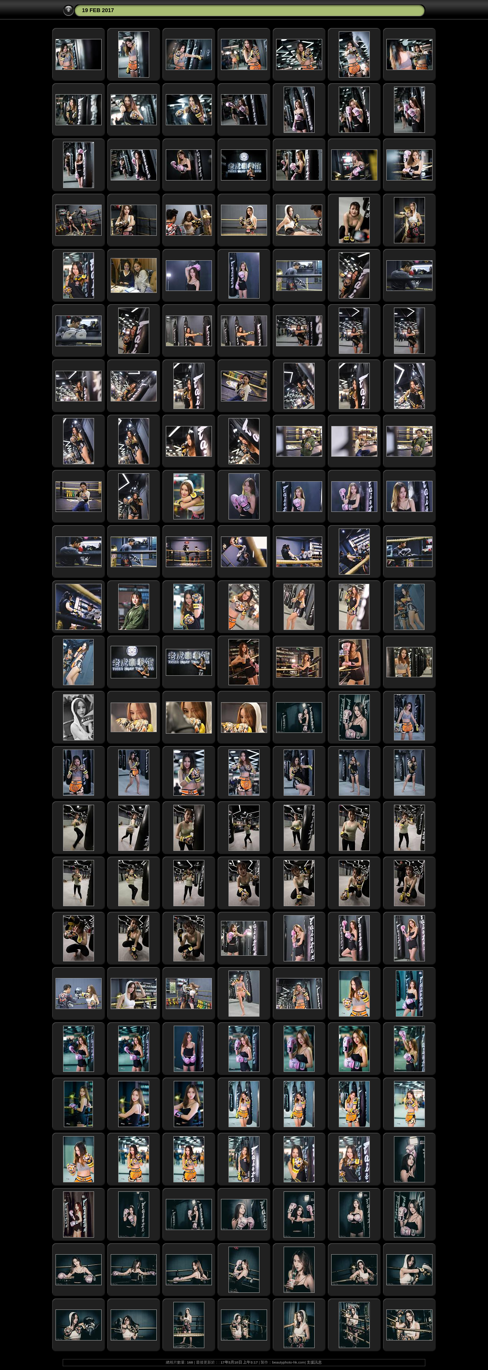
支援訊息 (314, 1362)
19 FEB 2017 (98, 10)
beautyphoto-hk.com (288, 1362)
